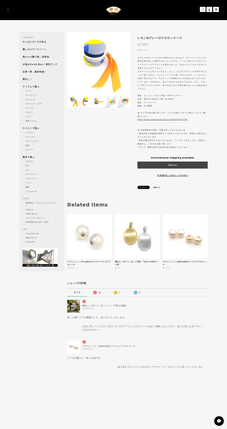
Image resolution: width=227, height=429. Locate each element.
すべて (77, 292)
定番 (27, 145)
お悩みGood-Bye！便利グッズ (40, 64)
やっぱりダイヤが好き (34, 42)
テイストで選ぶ (31, 128)
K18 (27, 166)
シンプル (29, 132)
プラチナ (29, 161)
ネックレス (30, 99)
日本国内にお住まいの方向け (172, 175)
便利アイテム (31, 121)
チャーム (29, 108)
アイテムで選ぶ (31, 86)
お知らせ (29, 209)
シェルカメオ (31, 191)
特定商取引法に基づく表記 (37, 222)
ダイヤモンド (31, 174)
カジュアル (30, 137)
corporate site (32, 233)
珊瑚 (27, 187)
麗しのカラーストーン (34, 49)
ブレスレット (31, 95)
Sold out (172, 165)
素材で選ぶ (28, 157)
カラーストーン (32, 178)
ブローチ (29, 112)
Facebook (30, 242)
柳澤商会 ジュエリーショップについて (41, 204)
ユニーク (29, 149)
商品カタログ (31, 238)
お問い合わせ (31, 214)
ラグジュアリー (32, 141)
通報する (156, 187)
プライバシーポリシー (35, 218)
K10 (27, 170)
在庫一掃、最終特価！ (34, 71)
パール (28, 183)
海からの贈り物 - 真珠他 (36, 56)
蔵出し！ (27, 79)
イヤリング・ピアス (34, 104)
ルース (28, 116)
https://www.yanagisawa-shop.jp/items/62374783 (162, 119)
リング (28, 91)
